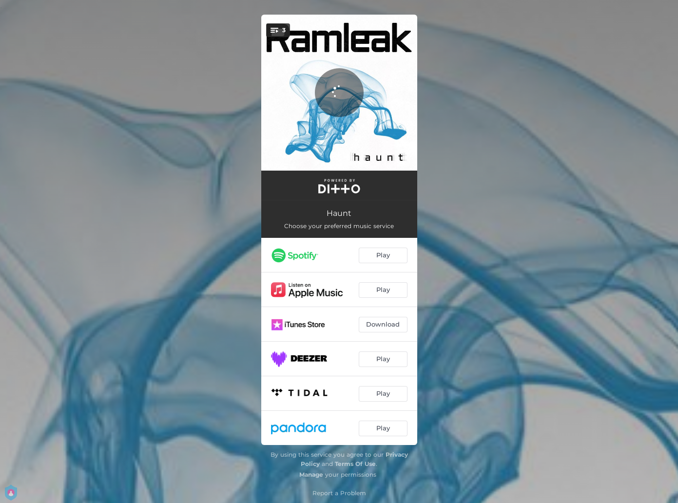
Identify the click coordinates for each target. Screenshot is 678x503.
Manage (311, 474)
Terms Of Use (355, 463)
